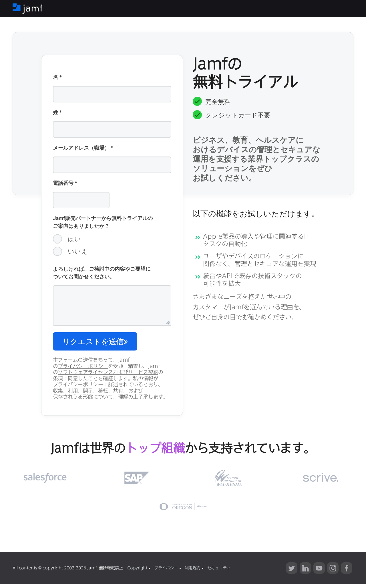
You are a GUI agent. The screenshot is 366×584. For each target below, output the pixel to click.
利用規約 (192, 568)
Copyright (137, 568)
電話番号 (65, 183)
